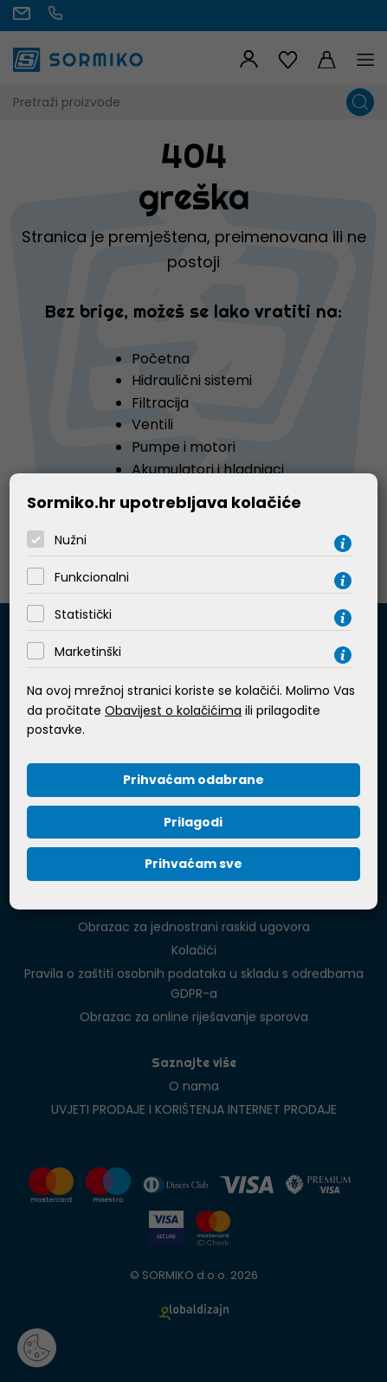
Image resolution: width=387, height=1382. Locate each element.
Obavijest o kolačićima (173, 710)
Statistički (83, 614)
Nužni (71, 540)
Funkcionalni (92, 577)
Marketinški (88, 651)
